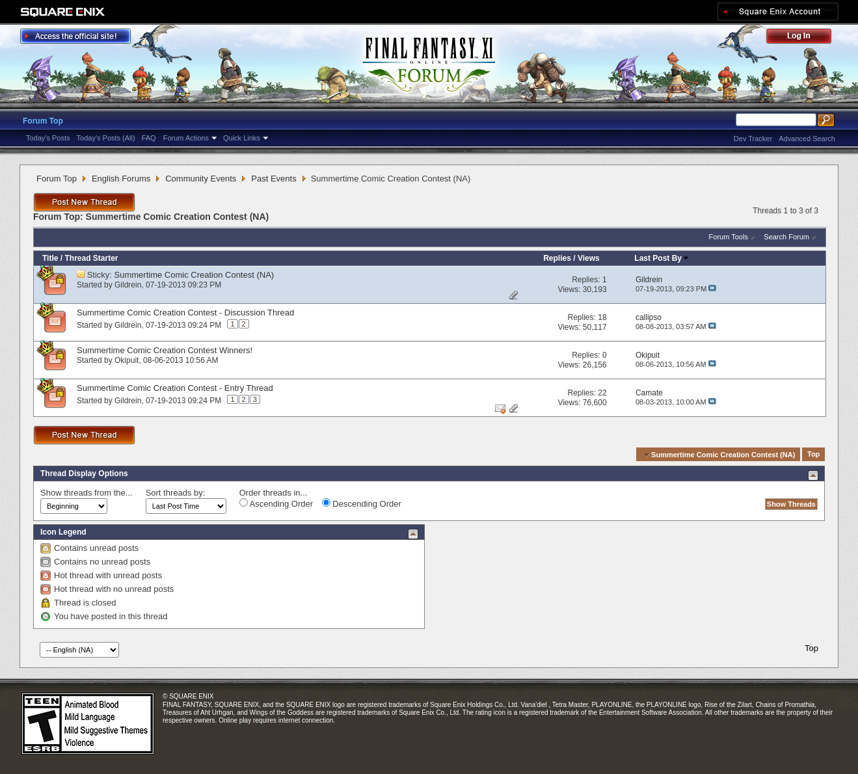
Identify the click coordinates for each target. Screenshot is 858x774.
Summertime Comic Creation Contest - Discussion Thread (185, 312)
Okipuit (126, 360)
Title (50, 258)
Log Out (805, 38)
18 (602, 317)
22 (602, 392)
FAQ (149, 138)
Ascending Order (276, 503)
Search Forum (786, 237)
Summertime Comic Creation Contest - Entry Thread (175, 388)
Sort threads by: (176, 493)
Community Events (200, 178)
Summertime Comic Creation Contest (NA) (194, 275)
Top (813, 455)
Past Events (273, 178)
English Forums (121, 178)
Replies (557, 258)
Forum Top (43, 121)
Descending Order (361, 503)
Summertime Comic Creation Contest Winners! (164, 350)
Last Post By (662, 258)
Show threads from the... (86, 493)
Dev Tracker (753, 138)
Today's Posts (48, 138)
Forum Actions (186, 138)
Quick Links (241, 138)
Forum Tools (728, 237)
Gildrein (127, 284)
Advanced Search (807, 138)
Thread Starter (91, 258)
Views (589, 258)
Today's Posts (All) (106, 138)
